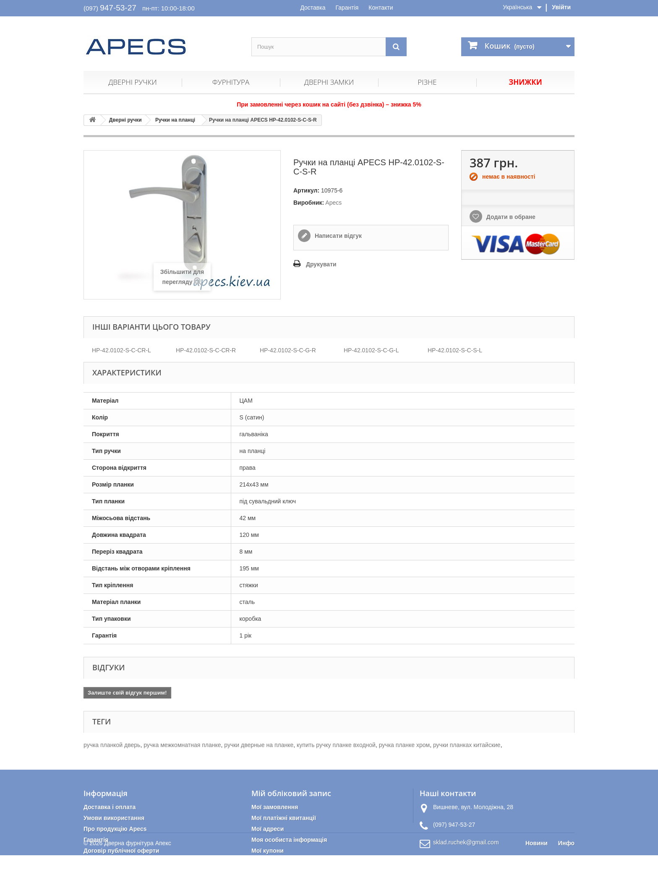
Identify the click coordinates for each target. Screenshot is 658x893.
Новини (536, 880)
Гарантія (346, 7)
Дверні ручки (132, 82)
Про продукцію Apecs (115, 828)
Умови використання (114, 818)
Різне (427, 82)
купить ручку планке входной (336, 745)
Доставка (312, 7)
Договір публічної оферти (121, 850)
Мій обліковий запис (291, 793)
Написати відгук (337, 235)
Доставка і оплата (110, 807)
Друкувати (321, 264)
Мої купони (267, 850)
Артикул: (306, 190)
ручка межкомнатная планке (182, 745)
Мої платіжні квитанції (283, 818)
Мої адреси (267, 828)
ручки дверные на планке (258, 745)
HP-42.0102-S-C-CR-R (206, 350)
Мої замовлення (274, 807)
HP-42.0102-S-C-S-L (455, 350)
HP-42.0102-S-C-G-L (371, 350)
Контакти (380, 7)
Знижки (525, 82)
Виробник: (308, 202)
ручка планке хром (404, 745)
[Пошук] (396, 46)
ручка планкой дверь (112, 745)
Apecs (333, 202)
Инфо (566, 880)
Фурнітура (230, 82)
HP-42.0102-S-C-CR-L (121, 350)
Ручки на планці (175, 120)
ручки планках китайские (467, 745)
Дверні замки (329, 82)
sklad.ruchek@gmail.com (466, 842)
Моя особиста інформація (289, 839)
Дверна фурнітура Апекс (137, 880)
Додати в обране (510, 216)
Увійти (561, 7)
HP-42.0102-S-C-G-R (288, 350)
